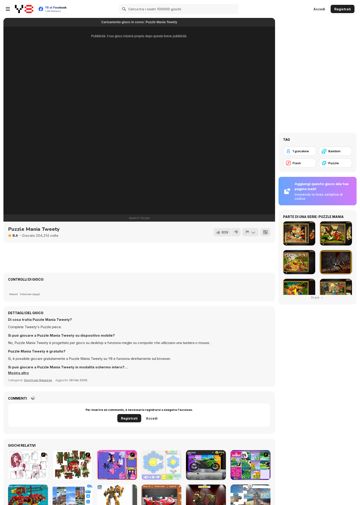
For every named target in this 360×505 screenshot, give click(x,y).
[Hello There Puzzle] (28, 465)
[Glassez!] (161, 465)
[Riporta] (250, 232)
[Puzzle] (335, 163)
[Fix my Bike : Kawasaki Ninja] (206, 465)
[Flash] (299, 163)
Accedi (319, 9)
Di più (317, 297)
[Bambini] (335, 151)
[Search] (124, 9)
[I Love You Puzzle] (73, 465)
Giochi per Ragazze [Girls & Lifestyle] (38, 380)
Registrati (342, 9)
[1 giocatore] (299, 151)
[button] (18, 372)
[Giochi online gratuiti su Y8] (24, 9)
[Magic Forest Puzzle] (250, 465)
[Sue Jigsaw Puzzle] (117, 465)
